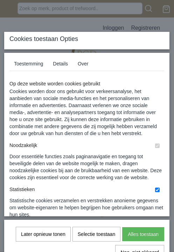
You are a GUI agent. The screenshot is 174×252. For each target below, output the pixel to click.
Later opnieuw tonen (43, 208)
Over (83, 116)
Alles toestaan (143, 208)
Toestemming (28, 116)
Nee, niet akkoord (139, 227)
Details (60, 116)
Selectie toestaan (96, 208)
